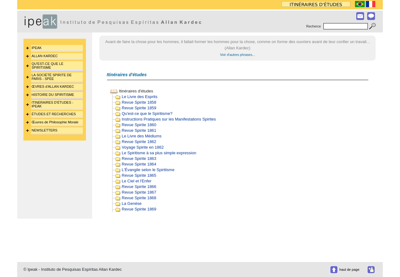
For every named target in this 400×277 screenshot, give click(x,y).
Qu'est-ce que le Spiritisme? (147, 113)
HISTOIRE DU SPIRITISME (53, 94)
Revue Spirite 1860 (139, 124)
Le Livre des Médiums (142, 136)
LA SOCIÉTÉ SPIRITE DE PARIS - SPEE (52, 77)
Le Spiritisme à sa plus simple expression (159, 153)
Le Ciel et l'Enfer (137, 181)
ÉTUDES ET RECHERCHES (54, 114)
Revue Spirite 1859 (139, 108)
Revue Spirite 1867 (139, 192)
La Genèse (132, 203)
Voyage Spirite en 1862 (143, 147)
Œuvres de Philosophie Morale (55, 122)
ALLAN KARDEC (45, 56)
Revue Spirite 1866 (139, 186)
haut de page (349, 269)
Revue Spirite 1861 (139, 130)
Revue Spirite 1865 (139, 175)
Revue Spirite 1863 (139, 158)
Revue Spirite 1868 (139, 197)
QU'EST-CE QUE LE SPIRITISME (47, 65)
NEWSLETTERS (45, 130)
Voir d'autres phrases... (237, 55)
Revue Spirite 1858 (139, 102)
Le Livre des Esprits (140, 96)
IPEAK (37, 48)
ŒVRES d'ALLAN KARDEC (53, 86)
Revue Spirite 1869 (139, 209)
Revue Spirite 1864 (139, 164)
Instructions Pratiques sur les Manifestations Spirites (169, 119)
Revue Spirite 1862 (139, 141)
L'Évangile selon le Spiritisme (148, 169)
